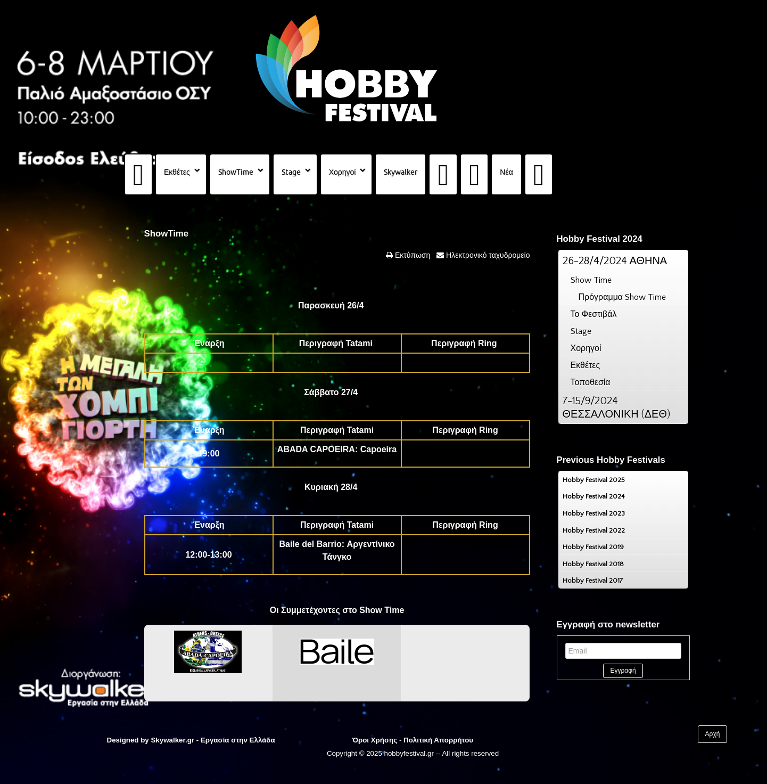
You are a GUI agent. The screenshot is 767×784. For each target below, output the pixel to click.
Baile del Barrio (310, 544)
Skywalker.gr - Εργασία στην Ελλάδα (213, 740)
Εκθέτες (177, 172)
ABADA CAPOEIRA (316, 449)
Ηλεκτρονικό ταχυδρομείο (487, 255)
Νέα (506, 172)
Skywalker (400, 172)
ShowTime (235, 172)
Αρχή (712, 734)
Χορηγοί (342, 172)
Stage (291, 172)
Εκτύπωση (411, 255)
